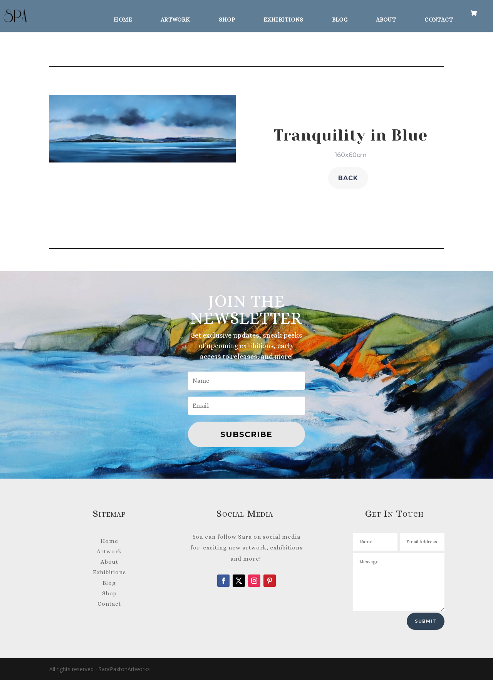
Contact (438, 18)
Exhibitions (283, 18)
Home (123, 18)
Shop (227, 18)
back (348, 178)
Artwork (175, 18)
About (386, 18)
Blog (340, 18)
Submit (425, 621)
